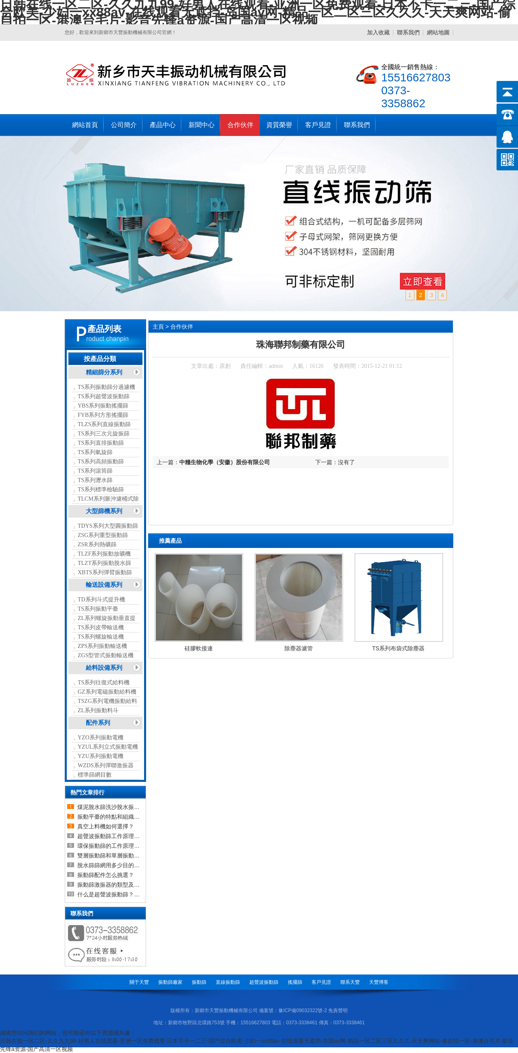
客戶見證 (318, 124)
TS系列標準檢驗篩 (101, 489)
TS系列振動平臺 (98, 609)
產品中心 (163, 124)
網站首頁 (85, 124)
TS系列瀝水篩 (95, 480)
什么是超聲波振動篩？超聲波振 (117, 894)
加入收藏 (378, 32)
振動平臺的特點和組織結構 (111, 816)
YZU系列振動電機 (100, 756)
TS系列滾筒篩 (95, 471)
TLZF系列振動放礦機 (104, 554)
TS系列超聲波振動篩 (104, 396)
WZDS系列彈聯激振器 (106, 765)
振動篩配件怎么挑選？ (105, 875)
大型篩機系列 (104, 511)
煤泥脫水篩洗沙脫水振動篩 (111, 807)
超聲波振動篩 (263, 982)
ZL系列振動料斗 (98, 710)
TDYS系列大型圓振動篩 (108, 526)
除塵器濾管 (298, 648)
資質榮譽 (279, 124)
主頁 (158, 326)
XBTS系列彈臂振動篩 (105, 572)
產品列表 (104, 329)
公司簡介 (124, 124)
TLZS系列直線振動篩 (104, 424)
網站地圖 (438, 32)
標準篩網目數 (95, 775)
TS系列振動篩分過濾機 (106, 387)
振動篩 (199, 982)
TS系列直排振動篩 (101, 443)
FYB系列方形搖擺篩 (103, 415)
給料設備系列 (104, 667)
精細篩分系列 (104, 372)
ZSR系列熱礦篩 (97, 544)
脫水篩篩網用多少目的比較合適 (117, 865)
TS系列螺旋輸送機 (101, 637)
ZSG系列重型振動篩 (103, 535)
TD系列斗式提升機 (101, 600)
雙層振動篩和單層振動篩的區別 (117, 855)
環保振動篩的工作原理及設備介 (117, 846)
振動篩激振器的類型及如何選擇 (117, 884)
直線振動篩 (228, 982)
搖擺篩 (295, 982)
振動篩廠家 (170, 982)
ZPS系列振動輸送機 (102, 646)
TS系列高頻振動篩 (101, 462)
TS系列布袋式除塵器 (398, 648)
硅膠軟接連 (199, 648)
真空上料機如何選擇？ (105, 826)
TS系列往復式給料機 (104, 682)
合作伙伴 (240, 124)
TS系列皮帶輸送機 (101, 627)
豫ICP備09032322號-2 (302, 1010)
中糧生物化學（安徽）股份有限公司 (224, 462)
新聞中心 (201, 124)
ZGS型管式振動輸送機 (106, 655)
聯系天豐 (350, 982)
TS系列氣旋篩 (95, 452)
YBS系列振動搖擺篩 (103, 406)
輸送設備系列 (104, 585)
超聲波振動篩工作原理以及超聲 (117, 836)
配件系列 (98, 723)
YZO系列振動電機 (100, 738)
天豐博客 (378, 982)
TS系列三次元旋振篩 (104, 434)
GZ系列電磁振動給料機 (107, 692)
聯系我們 (408, 32)
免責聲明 (338, 1010)
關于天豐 (139, 982)
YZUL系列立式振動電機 (108, 747)
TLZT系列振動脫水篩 (104, 563)
